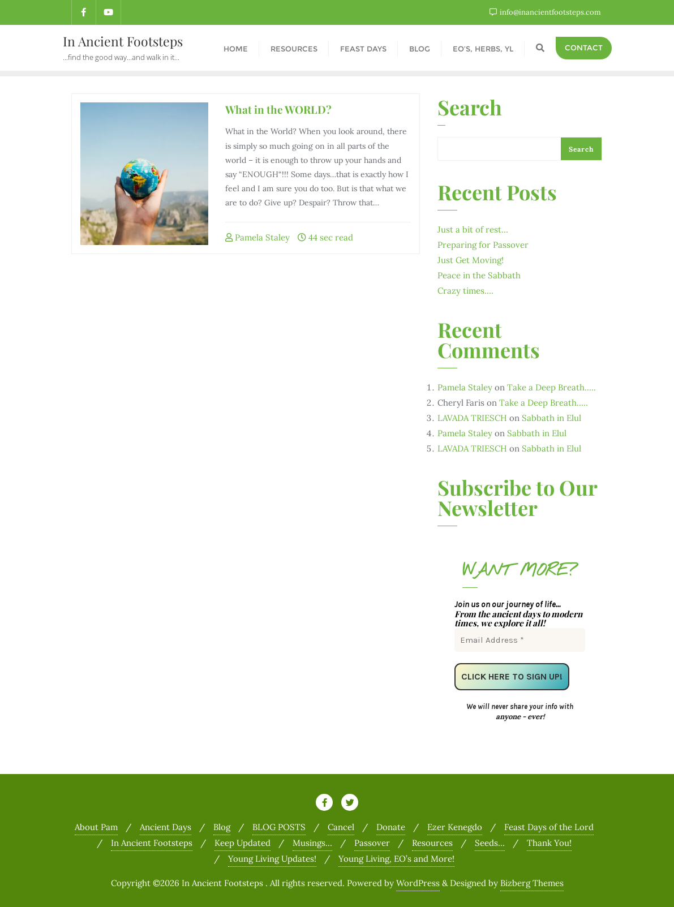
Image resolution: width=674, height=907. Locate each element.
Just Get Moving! (470, 258)
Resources (432, 841)
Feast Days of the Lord (549, 825)
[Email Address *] (519, 638)
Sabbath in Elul (551, 416)
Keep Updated (242, 841)
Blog (221, 825)
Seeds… (490, 841)
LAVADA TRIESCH (472, 416)
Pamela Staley (257, 236)
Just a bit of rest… (472, 228)
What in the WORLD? (278, 108)
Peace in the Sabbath (479, 274)
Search (469, 107)
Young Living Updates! (272, 857)
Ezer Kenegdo (454, 825)
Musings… (312, 841)
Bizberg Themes (532, 881)
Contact (584, 46)
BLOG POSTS (279, 825)
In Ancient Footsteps (151, 841)
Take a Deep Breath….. (551, 386)
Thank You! (549, 841)
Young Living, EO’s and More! (396, 857)
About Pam (96, 825)
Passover (372, 841)
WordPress (418, 881)
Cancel (341, 825)
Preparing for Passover (483, 243)
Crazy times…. (465, 289)
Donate (390, 825)
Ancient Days (165, 825)
